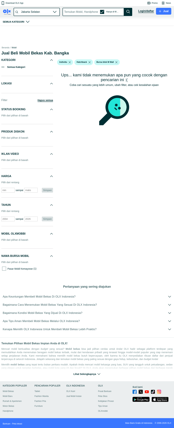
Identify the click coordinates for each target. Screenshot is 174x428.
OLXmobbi (103, 411)
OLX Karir (70, 391)
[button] (12, 3)
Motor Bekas (8, 406)
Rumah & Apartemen (12, 401)
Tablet (37, 391)
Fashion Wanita (41, 396)
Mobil (14, 47)
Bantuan (6, 424)
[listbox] (69, 62)
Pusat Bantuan (104, 391)
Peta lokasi (17, 424)
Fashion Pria (40, 401)
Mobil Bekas (8, 391)
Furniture (38, 406)
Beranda (5, 47)
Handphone (8, 411)
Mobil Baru (7, 396)
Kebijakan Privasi (106, 401)
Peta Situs (102, 396)
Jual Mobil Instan (74, 396)
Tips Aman (103, 406)
